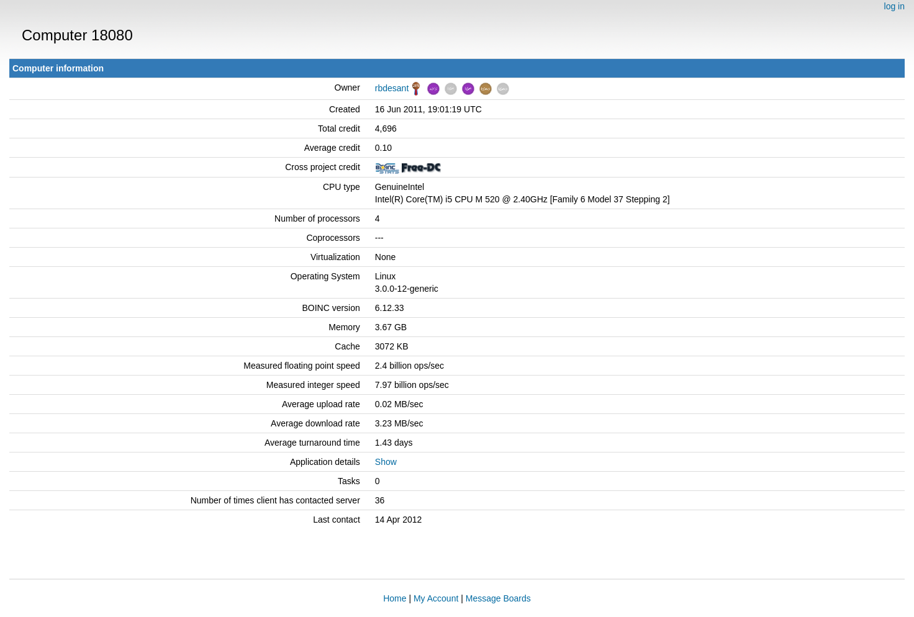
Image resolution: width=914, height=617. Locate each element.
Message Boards (498, 598)
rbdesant (392, 88)
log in (894, 6)
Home (394, 598)
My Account (436, 598)
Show (386, 462)
